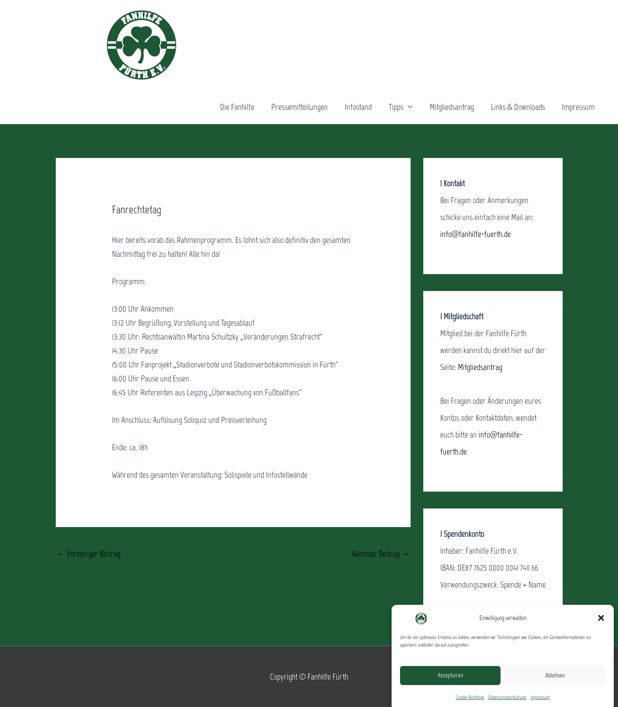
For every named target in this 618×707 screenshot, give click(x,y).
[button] (601, 624)
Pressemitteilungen (299, 107)
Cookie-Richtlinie (470, 704)
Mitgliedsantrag (452, 107)
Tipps (396, 107)
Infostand (358, 107)
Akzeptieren (450, 682)
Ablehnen (555, 682)
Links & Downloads (518, 107)
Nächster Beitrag (380, 554)
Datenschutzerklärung (507, 704)
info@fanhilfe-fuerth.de (475, 234)
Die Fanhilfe (237, 107)
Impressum (540, 704)
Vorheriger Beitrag (88, 554)
